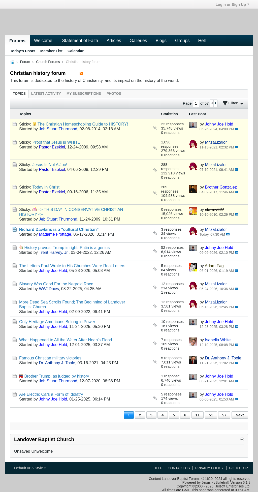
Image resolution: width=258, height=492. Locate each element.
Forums (17, 40)
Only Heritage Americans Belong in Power (57, 321)
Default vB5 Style (30, 468)
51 (211, 415)
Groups (182, 40)
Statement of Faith (80, 40)
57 (224, 415)
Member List (51, 51)
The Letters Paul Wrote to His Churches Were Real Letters (72, 265)
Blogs (161, 40)
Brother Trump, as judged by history (56, 376)
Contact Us (179, 468)
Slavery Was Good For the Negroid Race (56, 284)
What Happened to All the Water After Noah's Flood (65, 339)
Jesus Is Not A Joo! (50, 164)
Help (158, 468)
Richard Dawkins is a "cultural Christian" (59, 229)
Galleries (138, 40)
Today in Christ (46, 187)
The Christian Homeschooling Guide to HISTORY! (83, 124)
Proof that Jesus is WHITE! (57, 142)
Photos (114, 94)
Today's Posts (22, 51)
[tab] (19, 93)
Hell (202, 40)
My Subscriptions (84, 94)
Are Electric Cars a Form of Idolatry (51, 394)
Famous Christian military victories (50, 358)
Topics (19, 94)
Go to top (238, 468)
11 (198, 415)
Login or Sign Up (232, 4)
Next (240, 415)
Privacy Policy (209, 468)
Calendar (76, 51)
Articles (114, 40)
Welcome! (43, 40)
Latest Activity (46, 94)
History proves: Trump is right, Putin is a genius (67, 247)
